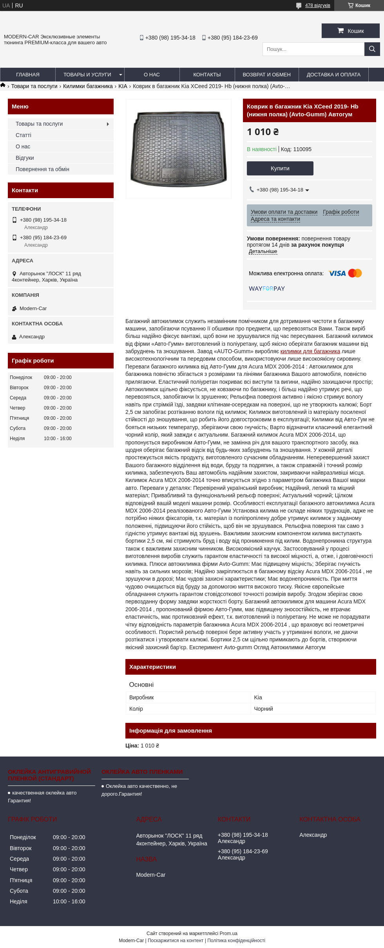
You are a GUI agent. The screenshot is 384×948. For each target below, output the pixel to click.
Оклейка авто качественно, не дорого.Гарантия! (139, 790)
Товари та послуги (34, 86)
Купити (280, 168)
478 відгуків (317, 5)
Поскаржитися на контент (175, 940)
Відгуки (25, 158)
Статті (23, 135)
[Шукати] (372, 49)
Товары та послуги (39, 124)
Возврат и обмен (267, 75)
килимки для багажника (310, 351)
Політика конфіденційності (236, 940)
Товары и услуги (87, 75)
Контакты (207, 75)
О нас (152, 75)
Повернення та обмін (42, 169)
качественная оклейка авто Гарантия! (42, 797)
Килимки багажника (88, 86)
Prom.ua (228, 933)
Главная (28, 75)
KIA (122, 86)
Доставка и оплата (333, 75)
